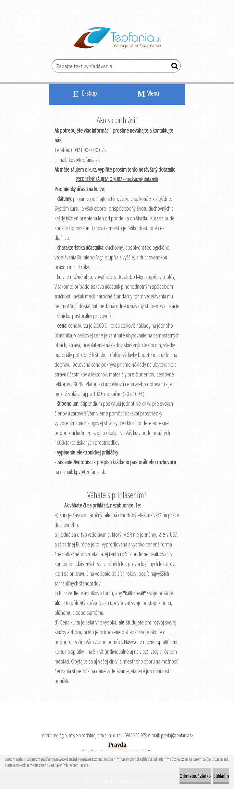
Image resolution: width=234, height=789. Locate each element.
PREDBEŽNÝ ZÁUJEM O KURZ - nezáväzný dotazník (117, 179)
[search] (173, 67)
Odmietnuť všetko (195, 776)
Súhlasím (221, 776)
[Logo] (117, 37)
